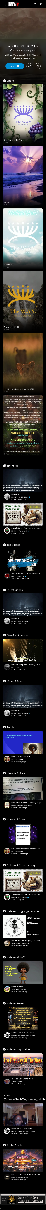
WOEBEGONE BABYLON (23, 46)
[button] (41, 4)
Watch (14, 66)
